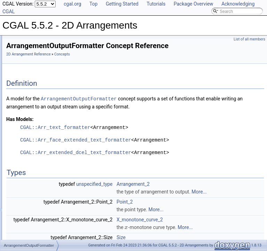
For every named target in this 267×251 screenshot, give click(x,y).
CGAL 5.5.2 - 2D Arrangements (35, 41)
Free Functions (31, 194)
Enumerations (30, 217)
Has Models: (107, 136)
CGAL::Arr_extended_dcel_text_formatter (162, 169)
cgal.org (72, 4)
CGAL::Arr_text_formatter (142, 144)
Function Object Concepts (47, 94)
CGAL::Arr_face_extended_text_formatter (162, 157)
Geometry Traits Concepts (47, 102)
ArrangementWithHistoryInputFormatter (59, 140)
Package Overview (193, 4)
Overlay (24, 186)
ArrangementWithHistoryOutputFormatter (61, 148)
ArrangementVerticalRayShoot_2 (53, 133)
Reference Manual (29, 56)
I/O (20, 171)
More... (227, 216)
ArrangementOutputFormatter (50, 117)
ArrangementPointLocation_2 (50, 125)
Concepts (26, 64)
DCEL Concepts (38, 79)
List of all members (249, 39)
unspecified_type (181, 201)
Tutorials (156, 4)
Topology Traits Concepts (46, 71)
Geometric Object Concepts (48, 87)
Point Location (30, 179)
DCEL (23, 163)
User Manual (23, 48)
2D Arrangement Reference (115, 64)
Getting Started (122, 4)
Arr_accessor (29, 225)
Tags (21, 202)
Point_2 (211, 226)
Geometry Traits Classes (40, 156)
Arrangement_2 (219, 201)
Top (93, 4)
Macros (24, 209)
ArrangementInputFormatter (48, 110)
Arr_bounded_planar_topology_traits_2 (53, 232)
